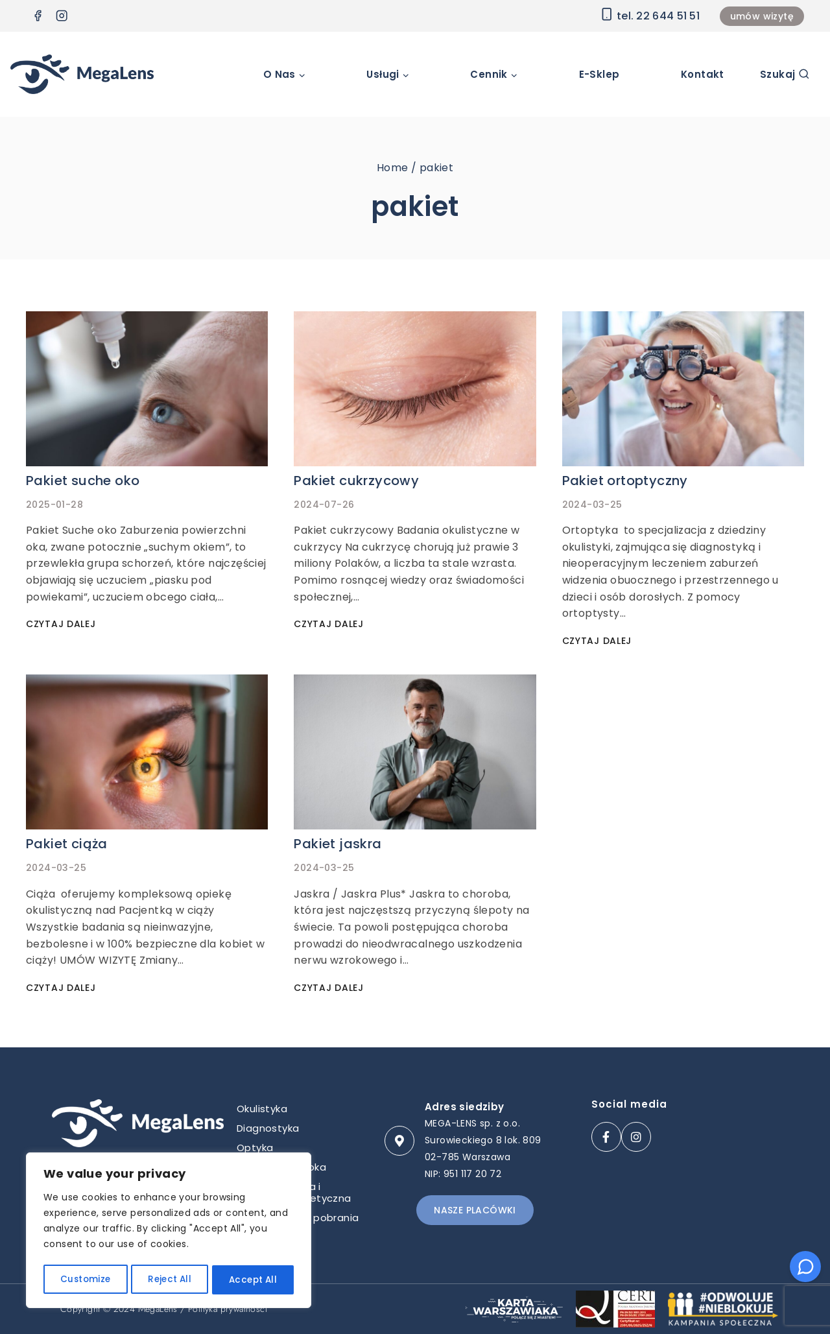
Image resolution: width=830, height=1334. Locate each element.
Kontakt (702, 74)
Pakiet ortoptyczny (625, 480)
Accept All (253, 1280)
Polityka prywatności (227, 1308)
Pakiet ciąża (67, 844)
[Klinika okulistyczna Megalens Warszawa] (82, 74)
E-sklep (599, 74)
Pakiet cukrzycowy (356, 480)
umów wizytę (762, 16)
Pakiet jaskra (337, 844)
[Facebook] (38, 16)
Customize (84, 1280)
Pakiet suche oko (82, 480)
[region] (168, 1232)
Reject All (169, 1280)
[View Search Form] (785, 74)
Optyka (255, 1147)
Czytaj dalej (63, 623)
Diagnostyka (268, 1128)
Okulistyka (262, 1108)
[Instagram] (62, 16)
